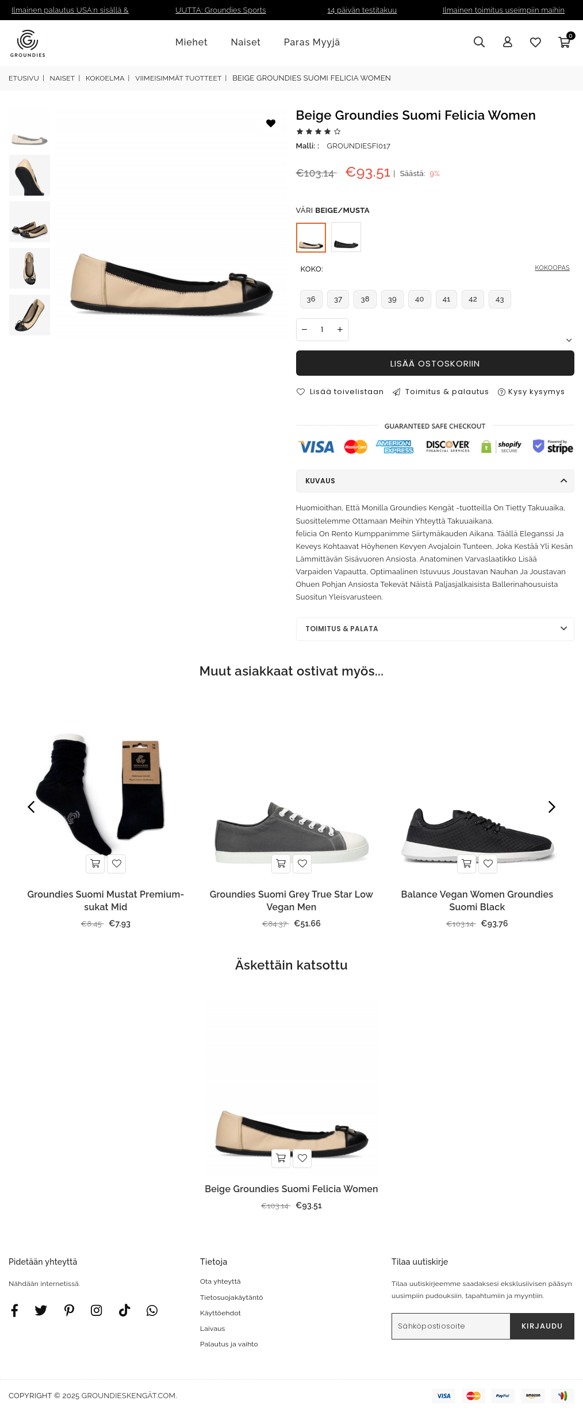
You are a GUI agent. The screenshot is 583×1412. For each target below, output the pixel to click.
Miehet (191, 42)
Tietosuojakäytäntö (231, 1297)
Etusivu (24, 78)
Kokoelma (105, 78)
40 (419, 299)
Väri (333, 210)
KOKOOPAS (552, 268)
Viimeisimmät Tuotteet (178, 78)
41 (447, 299)
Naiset (245, 42)
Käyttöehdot (220, 1313)
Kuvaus (320, 481)
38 (364, 299)
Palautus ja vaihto (229, 1344)
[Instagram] (69, 1310)
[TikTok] (124, 1310)
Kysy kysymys (531, 391)
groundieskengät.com (128, 1395)
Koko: (435, 269)
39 (392, 299)
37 (338, 299)
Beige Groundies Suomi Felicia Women (291, 1189)
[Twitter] (41, 1310)
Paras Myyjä (312, 42)
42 (473, 299)
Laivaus (212, 1329)
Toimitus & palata (341, 629)
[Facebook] (15, 1310)
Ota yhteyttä (220, 1281)
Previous (31, 807)
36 (311, 299)
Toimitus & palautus (441, 391)
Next (568, 340)
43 (500, 299)
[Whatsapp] (152, 1310)
